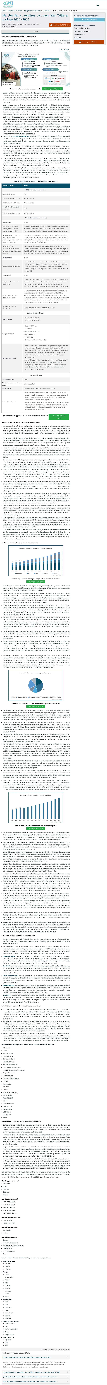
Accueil (4, 11)
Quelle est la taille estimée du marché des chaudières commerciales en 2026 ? (36, 1377)
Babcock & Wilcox (9, 956)
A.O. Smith (6, 966)
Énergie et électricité (15, 11)
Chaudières (46, 11)
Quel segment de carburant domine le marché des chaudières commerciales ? (36, 1381)
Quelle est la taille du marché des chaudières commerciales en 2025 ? (36, 1357)
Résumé (35, 32)
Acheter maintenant (89, 20)
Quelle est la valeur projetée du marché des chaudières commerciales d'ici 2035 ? (36, 1372)
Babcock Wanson (8, 985)
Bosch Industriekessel (10, 976)
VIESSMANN (7, 995)
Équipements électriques (32, 11)
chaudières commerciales (21, 136)
